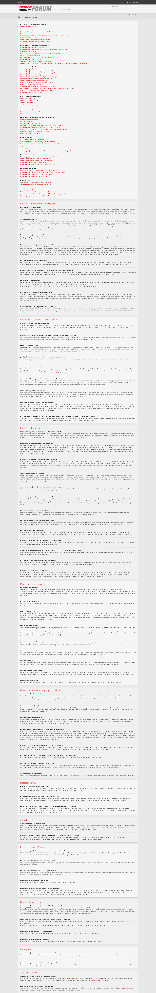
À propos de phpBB (95, 912)
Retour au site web (69, 9)
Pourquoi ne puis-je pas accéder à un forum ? (35, 87)
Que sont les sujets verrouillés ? (31, 118)
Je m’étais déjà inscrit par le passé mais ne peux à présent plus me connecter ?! (45, 40)
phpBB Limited (69, 910)
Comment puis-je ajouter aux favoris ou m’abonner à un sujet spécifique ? (101, 83)
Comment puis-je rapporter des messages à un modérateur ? (39, 93)
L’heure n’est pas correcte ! (29, 56)
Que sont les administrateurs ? (88, 30)
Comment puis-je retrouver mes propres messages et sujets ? (97, 75)
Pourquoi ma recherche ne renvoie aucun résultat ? (94, 69)
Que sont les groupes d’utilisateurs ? (90, 34)
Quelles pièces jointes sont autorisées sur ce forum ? (95, 93)
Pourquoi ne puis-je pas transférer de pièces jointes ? (37, 89)
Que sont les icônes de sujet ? (30, 120)
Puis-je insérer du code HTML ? (30, 106)
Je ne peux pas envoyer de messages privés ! (92, 50)
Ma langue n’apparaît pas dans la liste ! (33, 60)
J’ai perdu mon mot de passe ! (30, 42)
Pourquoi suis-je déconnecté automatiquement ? (36, 44)
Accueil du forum (130, 18)
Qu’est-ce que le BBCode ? (29, 104)
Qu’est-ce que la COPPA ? (28, 32)
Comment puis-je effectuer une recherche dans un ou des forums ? (99, 68)
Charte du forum (64, 973)
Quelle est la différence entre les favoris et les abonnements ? (98, 81)
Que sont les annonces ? (28, 114)
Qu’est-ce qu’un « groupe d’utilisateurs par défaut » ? (95, 42)
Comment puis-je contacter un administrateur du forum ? (96, 107)
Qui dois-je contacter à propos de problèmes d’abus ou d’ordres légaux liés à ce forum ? (105, 105)
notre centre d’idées (128, 920)
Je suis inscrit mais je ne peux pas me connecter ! (36, 36)
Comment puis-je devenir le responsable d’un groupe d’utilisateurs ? (99, 38)
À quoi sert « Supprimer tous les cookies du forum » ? (37, 46)
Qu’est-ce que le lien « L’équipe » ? (89, 44)
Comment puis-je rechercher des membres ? (92, 73)
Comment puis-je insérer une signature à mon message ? (38, 79)
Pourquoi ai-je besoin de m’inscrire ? (32, 30)
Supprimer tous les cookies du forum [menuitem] (126, 983)
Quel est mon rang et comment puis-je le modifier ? (36, 65)
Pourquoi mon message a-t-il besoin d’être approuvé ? (37, 97)
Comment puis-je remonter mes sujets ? (33, 99)
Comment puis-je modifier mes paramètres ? (34, 52)
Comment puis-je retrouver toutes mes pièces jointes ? (95, 95)
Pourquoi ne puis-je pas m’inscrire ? (32, 34)
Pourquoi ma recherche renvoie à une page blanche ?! (95, 71)
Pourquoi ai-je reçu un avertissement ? (33, 91)
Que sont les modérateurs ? (87, 32)
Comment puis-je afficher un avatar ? (32, 64)
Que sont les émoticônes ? (29, 108)
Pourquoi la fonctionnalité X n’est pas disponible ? (94, 103)
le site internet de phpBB (53, 301)
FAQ (58, 9)
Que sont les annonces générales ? (32, 112)
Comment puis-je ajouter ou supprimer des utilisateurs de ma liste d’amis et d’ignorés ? (105, 62)
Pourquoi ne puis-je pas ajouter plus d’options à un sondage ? (40, 83)
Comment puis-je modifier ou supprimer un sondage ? (37, 85)
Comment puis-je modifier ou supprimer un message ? (37, 77)
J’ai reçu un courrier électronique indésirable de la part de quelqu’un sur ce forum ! (104, 54)
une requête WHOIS (79, 932)
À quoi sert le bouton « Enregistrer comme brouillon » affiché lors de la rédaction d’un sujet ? (49, 95)
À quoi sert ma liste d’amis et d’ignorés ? (91, 60)
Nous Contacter (104, 967)
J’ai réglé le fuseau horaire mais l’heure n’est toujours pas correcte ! (41, 58)
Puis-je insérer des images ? (29, 110)
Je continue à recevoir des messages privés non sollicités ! (96, 52)
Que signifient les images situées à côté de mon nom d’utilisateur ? (41, 62)
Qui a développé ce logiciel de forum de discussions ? (95, 101)
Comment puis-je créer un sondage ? (32, 81)
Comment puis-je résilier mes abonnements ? (92, 87)
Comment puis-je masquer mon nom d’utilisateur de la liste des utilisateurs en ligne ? (46, 54)
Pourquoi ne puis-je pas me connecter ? (33, 38)
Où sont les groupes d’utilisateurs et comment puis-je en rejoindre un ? (100, 36)
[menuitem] (133, 2)
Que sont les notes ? (27, 116)
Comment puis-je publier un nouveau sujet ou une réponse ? (39, 75)
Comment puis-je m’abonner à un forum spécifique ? (95, 85)
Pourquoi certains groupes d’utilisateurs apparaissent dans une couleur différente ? (104, 40)
